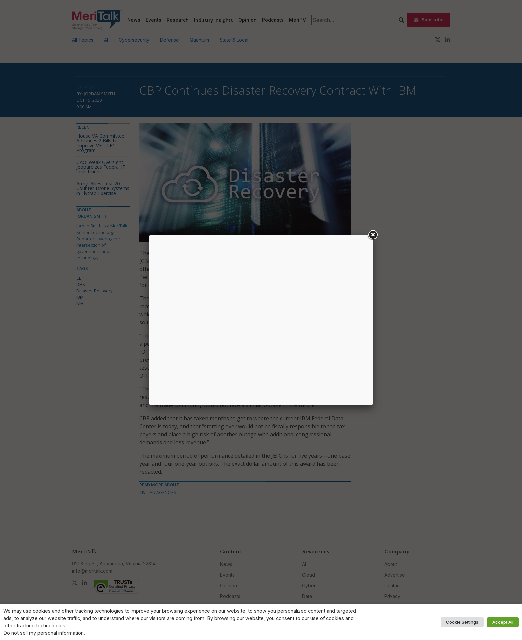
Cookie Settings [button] (462, 622)
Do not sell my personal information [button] (43, 633)
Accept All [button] (502, 622)
